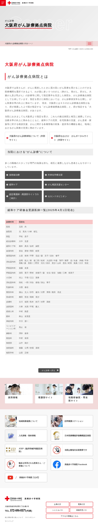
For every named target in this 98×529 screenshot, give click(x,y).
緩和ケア (73, 175)
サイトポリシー (30, 509)
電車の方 (81, 495)
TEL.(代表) (18, 502)
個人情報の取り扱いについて (14, 509)
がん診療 (75, 49)
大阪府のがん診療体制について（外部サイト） (27, 139)
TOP (69, 49)
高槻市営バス (81, 501)
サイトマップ (9, 512)
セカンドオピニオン (78, 187)
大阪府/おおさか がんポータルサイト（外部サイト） (71, 139)
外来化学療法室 (46, 175)
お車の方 (57, 495)
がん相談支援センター (19, 187)
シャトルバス (57, 501)
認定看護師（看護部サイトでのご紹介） (49, 187)
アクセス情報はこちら (69, 508)
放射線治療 (14, 175)
